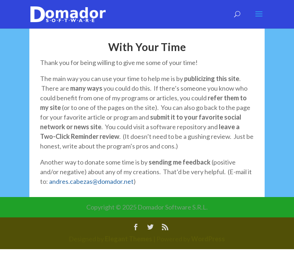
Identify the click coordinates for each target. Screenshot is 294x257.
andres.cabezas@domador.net (91, 181)
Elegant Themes (128, 239)
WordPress (208, 239)
